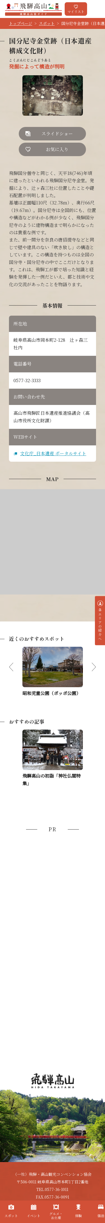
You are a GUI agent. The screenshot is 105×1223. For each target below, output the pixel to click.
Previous (15, 667)
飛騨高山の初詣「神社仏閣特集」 (51, 779)
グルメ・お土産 (56, 1215)
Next (89, 667)
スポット (47, 23)
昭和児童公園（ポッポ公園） (51, 693)
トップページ (20, 23)
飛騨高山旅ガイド (33, 9)
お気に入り (57, 149)
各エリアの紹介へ (100, 624)
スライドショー (57, 133)
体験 (78, 1215)
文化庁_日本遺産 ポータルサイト (53, 453)
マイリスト (75, 11)
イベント (33, 1215)
